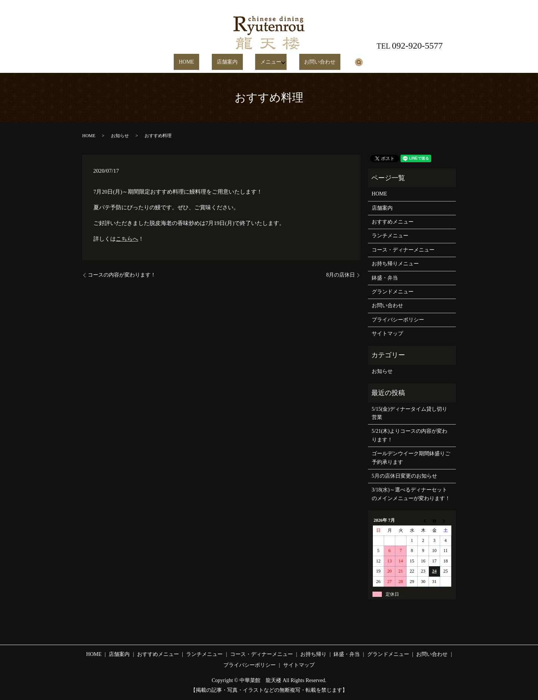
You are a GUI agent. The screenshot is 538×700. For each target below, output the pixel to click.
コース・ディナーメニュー (403, 250)
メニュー (261, 62)
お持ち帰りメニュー (395, 263)
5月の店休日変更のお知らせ (404, 476)
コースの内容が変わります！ (122, 275)
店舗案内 (228, 62)
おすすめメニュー (393, 222)
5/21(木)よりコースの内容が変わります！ (409, 435)
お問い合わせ (308, 62)
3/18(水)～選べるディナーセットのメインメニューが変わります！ (411, 494)
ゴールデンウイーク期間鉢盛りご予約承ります (411, 458)
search (342, 62)
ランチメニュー (390, 235)
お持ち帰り (313, 654)
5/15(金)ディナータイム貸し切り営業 (409, 413)
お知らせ (120, 135)
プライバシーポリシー (398, 320)
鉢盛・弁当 (385, 278)
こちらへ (127, 239)
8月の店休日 (340, 275)
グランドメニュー (393, 292)
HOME (197, 62)
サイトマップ (387, 333)
